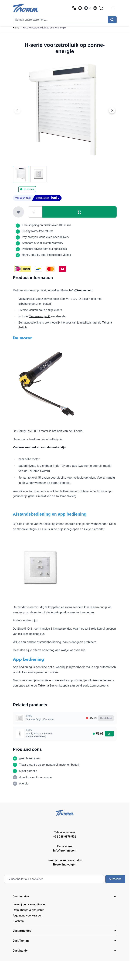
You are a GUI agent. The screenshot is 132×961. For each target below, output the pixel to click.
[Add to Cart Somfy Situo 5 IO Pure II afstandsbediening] (109, 733)
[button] (65, 896)
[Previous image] (17, 110)
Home (16, 27)
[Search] (112, 19)
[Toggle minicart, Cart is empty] (101, 8)
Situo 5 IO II (24, 628)
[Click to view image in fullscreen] (65, 110)
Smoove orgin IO (39, 316)
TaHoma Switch (48, 685)
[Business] (80, 8)
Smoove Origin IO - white (39, 719)
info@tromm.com (64, 850)
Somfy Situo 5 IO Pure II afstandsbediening (39, 735)
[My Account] (95, 8)
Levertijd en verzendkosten (29, 904)
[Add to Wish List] (18, 212)
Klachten (18, 921)
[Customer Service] (74, 8)
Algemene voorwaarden (27, 915)
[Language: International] (87, 8)
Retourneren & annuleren (28, 909)
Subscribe (115, 879)
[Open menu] (112, 8)
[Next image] (112, 110)
